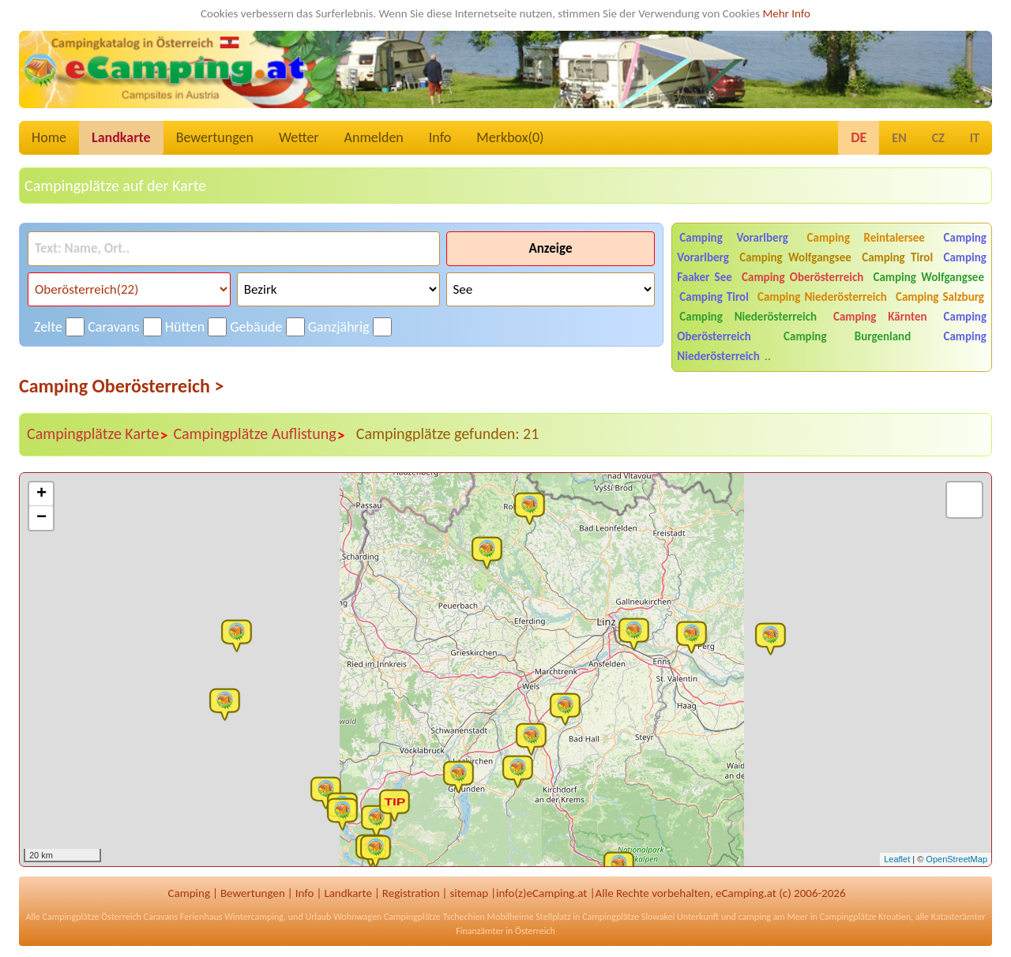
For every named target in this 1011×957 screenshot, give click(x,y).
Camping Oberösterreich (802, 277)
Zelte (48, 327)
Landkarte (121, 137)
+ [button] (41, 494)
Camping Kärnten (880, 317)
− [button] (41, 518)
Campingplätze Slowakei (628, 916)
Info (440, 137)
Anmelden (374, 137)
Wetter (299, 137)
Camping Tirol (897, 257)
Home (49, 137)
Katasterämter (958, 916)
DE (858, 137)
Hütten (185, 327)
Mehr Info (786, 13)
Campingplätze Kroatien (865, 916)
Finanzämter (479, 930)
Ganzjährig (339, 327)
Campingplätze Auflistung (259, 434)
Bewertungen (215, 137)
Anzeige (550, 248)
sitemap (468, 893)
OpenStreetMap (956, 859)
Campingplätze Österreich (92, 916)
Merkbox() (509, 137)
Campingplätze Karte (97, 434)
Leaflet (897, 859)
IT (974, 137)
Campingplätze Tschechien (434, 916)
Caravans (113, 327)
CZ (938, 137)
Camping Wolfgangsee (795, 257)
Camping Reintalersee (866, 238)
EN (899, 137)
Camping (189, 893)
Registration (411, 893)
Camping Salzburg (940, 297)
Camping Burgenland (847, 336)
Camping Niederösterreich (822, 297)
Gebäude (256, 327)
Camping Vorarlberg (733, 238)
